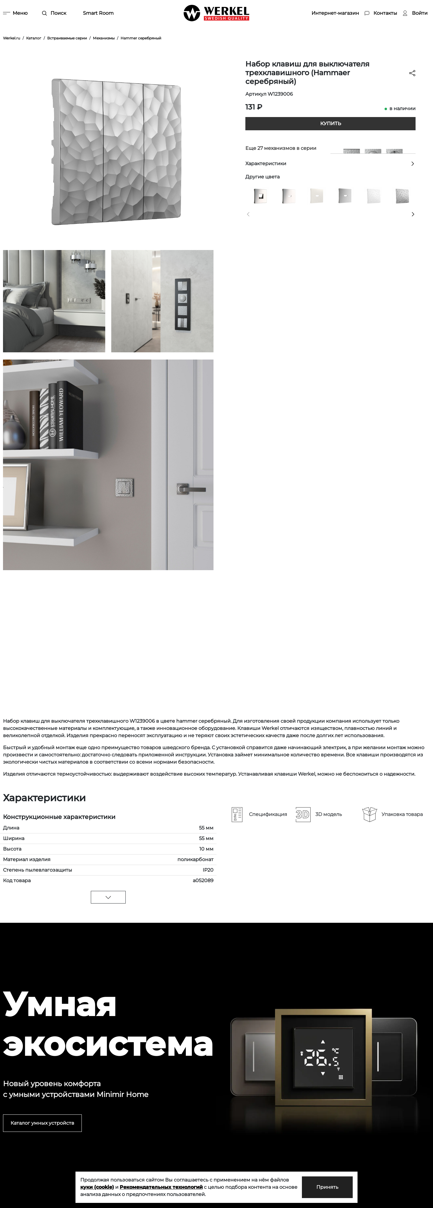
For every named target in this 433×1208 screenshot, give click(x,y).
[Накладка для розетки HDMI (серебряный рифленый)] (344, 196)
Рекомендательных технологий (161, 1187)
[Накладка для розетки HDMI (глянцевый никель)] (287, 196)
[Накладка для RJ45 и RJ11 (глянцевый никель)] (259, 196)
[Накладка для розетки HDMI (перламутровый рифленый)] (316, 196)
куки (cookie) (97, 1187)
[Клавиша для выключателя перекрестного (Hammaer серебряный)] (401, 196)
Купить (330, 123)
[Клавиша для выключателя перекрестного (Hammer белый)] (373, 196)
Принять (327, 1187)
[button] (248, 214)
